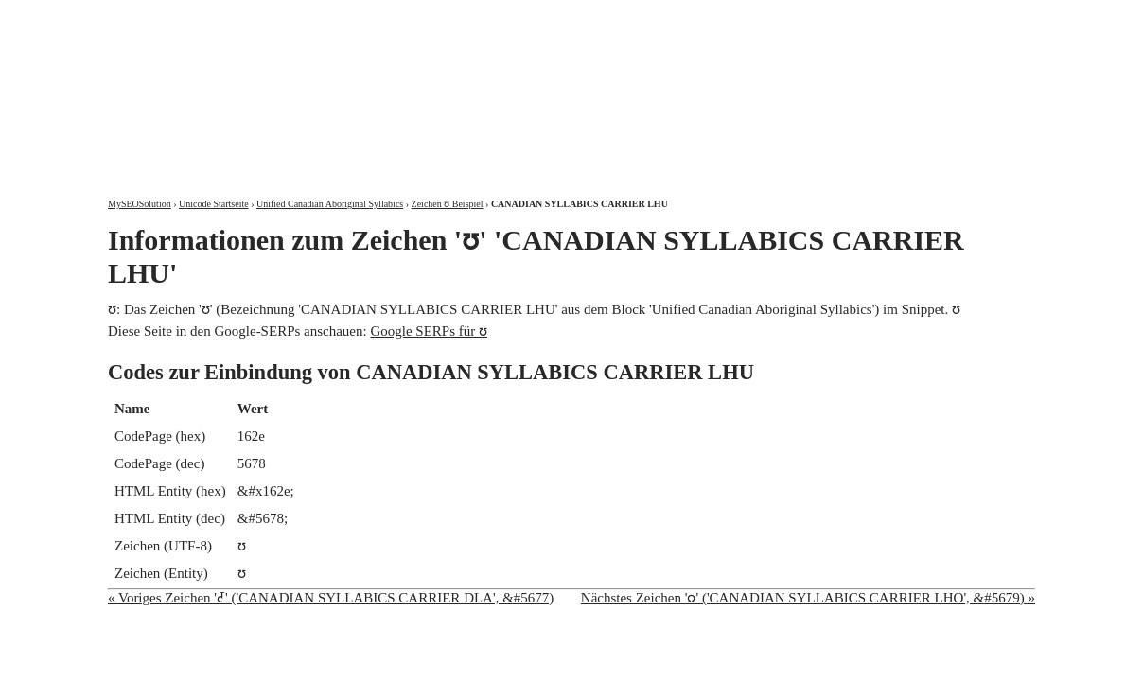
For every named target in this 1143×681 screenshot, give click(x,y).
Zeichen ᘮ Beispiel (448, 204)
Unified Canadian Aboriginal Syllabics (329, 204)
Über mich (793, 16)
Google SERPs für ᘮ (428, 331)
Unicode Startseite (214, 204)
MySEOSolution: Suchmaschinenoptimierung (330, 85)
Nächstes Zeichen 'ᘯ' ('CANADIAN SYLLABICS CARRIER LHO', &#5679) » (808, 597)
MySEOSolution (139, 204)
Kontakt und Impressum (938, 16)
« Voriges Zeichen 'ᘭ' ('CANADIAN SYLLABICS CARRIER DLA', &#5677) (331, 597)
